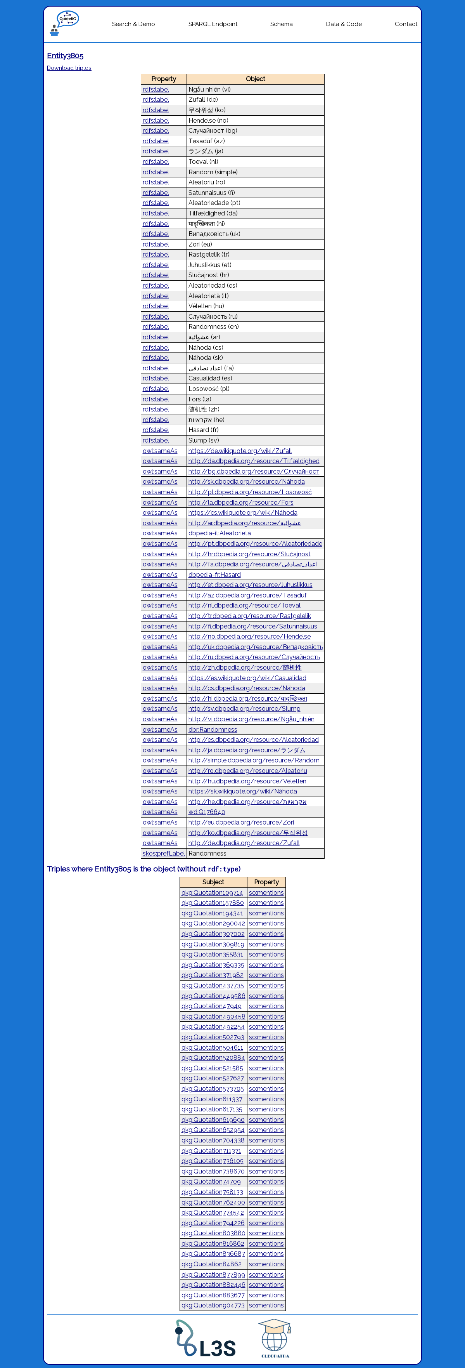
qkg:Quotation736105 (213, 1161)
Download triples (69, 67)
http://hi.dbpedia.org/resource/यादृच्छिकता (247, 698)
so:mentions (266, 892)
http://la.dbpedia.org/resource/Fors (241, 502)
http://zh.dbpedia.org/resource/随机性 (245, 667)
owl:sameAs (160, 451)
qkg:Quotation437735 (213, 985)
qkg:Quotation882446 (213, 1284)
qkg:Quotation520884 (213, 1057)
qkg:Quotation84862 (212, 1264)
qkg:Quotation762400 (213, 1202)
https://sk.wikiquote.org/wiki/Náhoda (242, 791)
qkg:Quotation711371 (211, 1150)
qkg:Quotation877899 (213, 1274)
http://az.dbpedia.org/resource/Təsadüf (247, 595)
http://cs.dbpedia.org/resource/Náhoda (246, 688)
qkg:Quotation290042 (213, 923)
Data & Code (344, 24)
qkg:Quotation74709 (211, 1181)
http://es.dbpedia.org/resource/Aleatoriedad (253, 739)
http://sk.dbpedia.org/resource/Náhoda (246, 481)
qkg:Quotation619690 (213, 1119)
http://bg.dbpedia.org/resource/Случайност (254, 471)
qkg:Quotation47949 (212, 1006)
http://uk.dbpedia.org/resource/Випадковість (255, 647)
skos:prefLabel (164, 853)
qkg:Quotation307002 (213, 933)
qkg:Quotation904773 (213, 1305)
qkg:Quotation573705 (213, 1088)
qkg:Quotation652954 (213, 1130)
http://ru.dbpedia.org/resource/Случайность (254, 657)
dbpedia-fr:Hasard (214, 574)
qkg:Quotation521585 (212, 1068)
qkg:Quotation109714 (212, 892)
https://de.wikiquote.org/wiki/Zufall (240, 451)
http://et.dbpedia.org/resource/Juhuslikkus (250, 585)
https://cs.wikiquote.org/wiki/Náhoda (242, 512)
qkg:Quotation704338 (213, 1140)
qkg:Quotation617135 (212, 1109)
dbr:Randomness (212, 729)
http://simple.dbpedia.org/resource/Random (254, 760)
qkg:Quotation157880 (213, 902)
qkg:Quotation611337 (212, 1099)
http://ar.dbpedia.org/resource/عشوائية (244, 523)
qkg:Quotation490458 (213, 1016)
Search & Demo (133, 24)
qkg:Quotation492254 (213, 1026)
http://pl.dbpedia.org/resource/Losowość (250, 492)
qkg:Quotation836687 (213, 1253)
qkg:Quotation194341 (212, 913)
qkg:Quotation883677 (213, 1295)
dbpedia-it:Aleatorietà (219, 533)
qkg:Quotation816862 (213, 1243)
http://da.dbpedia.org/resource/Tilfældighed (254, 461)
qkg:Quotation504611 (212, 1047)
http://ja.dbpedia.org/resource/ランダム (247, 750)
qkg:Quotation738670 (213, 1171)
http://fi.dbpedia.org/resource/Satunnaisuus (252, 626)
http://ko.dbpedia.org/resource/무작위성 (248, 833)
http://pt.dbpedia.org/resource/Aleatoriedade (255, 543)
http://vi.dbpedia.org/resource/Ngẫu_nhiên (251, 719)
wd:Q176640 (206, 812)
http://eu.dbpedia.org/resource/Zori (241, 822)
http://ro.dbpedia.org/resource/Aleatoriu (247, 770)
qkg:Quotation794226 (213, 1223)
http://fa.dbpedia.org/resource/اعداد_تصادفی (253, 564)
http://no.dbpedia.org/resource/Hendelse (249, 636)
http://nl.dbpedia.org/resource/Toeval (244, 605)
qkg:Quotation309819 (213, 944)
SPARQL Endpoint (212, 24)
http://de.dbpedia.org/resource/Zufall (244, 843)
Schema (281, 24)
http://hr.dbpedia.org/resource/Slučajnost (249, 554)
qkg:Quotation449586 (213, 996)
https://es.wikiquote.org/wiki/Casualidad (247, 678)
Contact (406, 24)
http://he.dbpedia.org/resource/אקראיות (247, 802)
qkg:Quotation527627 (213, 1078)
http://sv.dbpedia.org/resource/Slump (244, 708)
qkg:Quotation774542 (213, 1212)
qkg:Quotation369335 (213, 965)
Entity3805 (65, 55)
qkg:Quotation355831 (212, 954)
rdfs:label (156, 89)
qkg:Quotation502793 (213, 1037)
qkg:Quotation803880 (213, 1233)
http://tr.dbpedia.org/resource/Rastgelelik (249, 616)
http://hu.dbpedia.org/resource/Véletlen (247, 781)
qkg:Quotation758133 (212, 1192)
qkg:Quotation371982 (213, 975)
